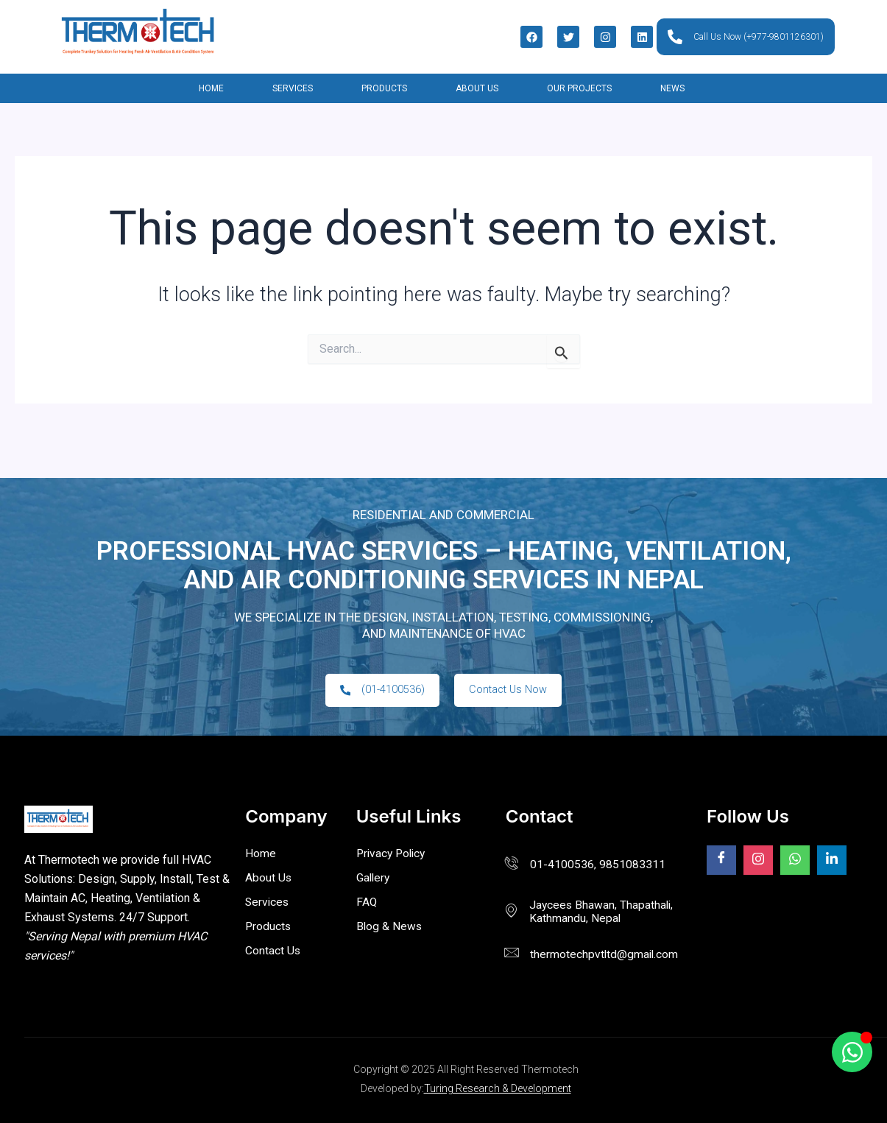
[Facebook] (721, 861)
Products (384, 88)
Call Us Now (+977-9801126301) (746, 36)
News (672, 88)
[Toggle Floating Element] (852, 1052)
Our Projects (579, 88)
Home (211, 88)
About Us (477, 88)
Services (292, 88)
